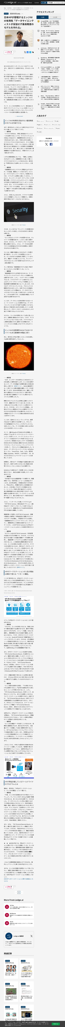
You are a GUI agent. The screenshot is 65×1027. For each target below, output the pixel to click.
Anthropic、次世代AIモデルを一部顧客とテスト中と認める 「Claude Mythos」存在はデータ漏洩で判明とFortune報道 (50, 50)
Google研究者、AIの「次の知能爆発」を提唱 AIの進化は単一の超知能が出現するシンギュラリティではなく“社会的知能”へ (50, 23)
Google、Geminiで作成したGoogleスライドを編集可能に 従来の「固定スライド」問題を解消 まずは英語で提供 (50, 106)
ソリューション (60, 2)
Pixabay (23, 225)
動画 (51, 2)
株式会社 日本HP (20, 116)
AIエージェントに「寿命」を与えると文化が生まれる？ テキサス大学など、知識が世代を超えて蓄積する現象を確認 (50, 88)
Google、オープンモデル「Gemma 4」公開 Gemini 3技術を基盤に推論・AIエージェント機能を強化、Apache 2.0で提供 (50, 33)
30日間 (55, 17)
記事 (45, 2)
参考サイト (17, 386)
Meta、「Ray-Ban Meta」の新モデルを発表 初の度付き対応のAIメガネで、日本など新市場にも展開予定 (50, 97)
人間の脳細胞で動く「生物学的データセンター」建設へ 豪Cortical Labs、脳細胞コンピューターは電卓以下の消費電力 (50, 79)
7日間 (42, 17)
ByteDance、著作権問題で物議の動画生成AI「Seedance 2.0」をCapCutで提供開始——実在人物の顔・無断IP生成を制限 (50, 60)
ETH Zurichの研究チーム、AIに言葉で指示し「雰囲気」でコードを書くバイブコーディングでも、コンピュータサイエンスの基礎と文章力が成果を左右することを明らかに (50, 69)
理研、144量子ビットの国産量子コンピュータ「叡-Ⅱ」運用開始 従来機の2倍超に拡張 (50, 41)
